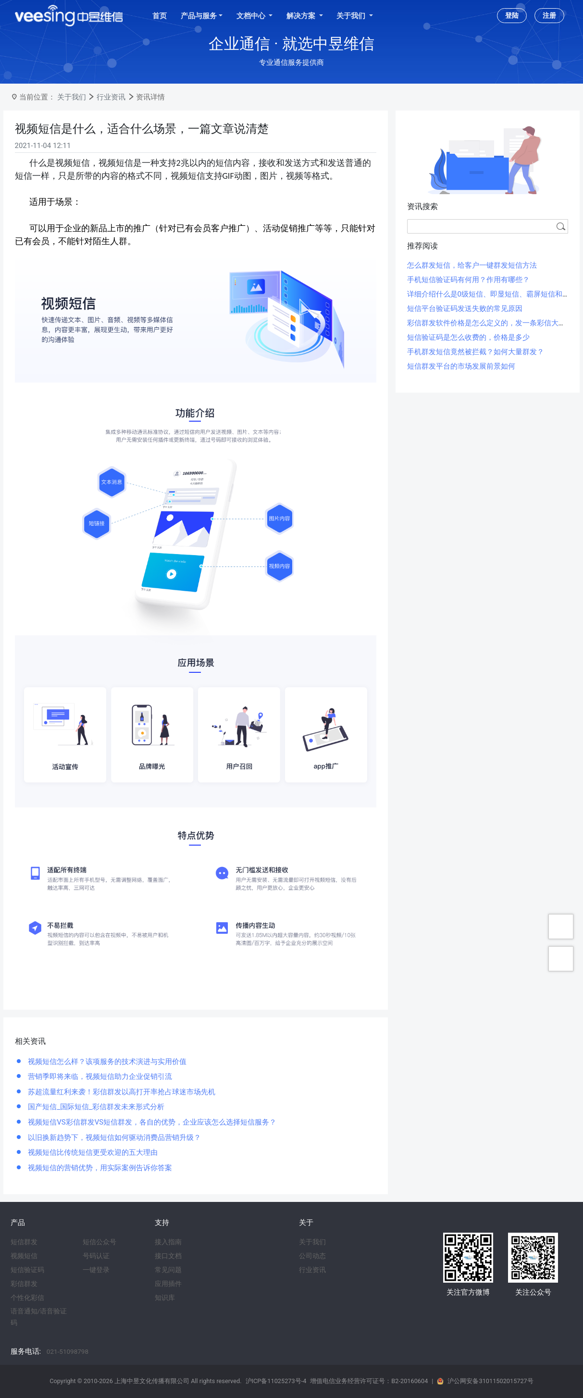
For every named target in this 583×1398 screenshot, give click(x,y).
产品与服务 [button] (199, 16)
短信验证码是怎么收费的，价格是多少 (468, 337)
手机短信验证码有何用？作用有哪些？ (468, 279)
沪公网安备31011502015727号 (490, 1381)
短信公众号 (99, 1242)
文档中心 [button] (251, 16)
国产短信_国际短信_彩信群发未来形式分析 (95, 1106)
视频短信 (24, 1256)
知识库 (165, 1297)
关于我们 (71, 97)
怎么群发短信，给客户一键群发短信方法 (472, 265)
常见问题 (168, 1270)
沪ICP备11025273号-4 (276, 1381)
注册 (549, 15)
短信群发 (24, 1242)
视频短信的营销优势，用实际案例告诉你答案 (99, 1167)
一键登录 (96, 1270)
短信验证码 (27, 1270)
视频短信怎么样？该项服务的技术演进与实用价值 (106, 1061)
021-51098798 (67, 1351)
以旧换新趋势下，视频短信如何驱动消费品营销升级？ (113, 1137)
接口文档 (168, 1256)
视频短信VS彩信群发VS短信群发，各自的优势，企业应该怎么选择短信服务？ (151, 1122)
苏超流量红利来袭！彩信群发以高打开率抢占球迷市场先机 (121, 1092)
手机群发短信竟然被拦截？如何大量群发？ (475, 351)
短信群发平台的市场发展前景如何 (461, 366)
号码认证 (96, 1256)
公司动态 (312, 1256)
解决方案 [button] (301, 16)
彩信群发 (24, 1283)
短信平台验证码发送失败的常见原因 (464, 308)
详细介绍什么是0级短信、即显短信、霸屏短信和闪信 (492, 294)
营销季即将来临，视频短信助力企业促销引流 (99, 1076)
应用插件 (168, 1283)
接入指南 (168, 1242)
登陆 (512, 15)
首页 (159, 16)
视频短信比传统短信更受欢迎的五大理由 (92, 1152)
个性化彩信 (27, 1297)
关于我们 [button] (351, 16)
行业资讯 (111, 97)
